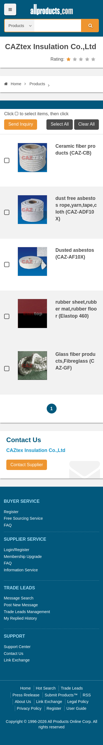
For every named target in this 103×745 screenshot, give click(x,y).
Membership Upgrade (23, 556)
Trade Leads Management (27, 612)
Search (89, 25)
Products (37, 84)
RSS (87, 695)
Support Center (17, 647)
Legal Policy (78, 701)
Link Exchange (17, 660)
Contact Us (13, 653)
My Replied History (20, 618)
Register (11, 512)
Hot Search (46, 688)
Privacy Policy (29, 708)
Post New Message (21, 605)
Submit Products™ (60, 695)
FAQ (8, 525)
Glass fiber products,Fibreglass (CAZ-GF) (75, 361)
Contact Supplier (26, 464)
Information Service (21, 570)
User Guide (76, 708)
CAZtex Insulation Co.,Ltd (50, 46)
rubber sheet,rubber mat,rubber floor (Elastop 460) (76, 308)
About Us (23, 701)
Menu (10, 9)
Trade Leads (72, 688)
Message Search (19, 598)
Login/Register (16, 550)
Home (12, 84)
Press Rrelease (25, 695)
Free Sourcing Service (23, 518)
